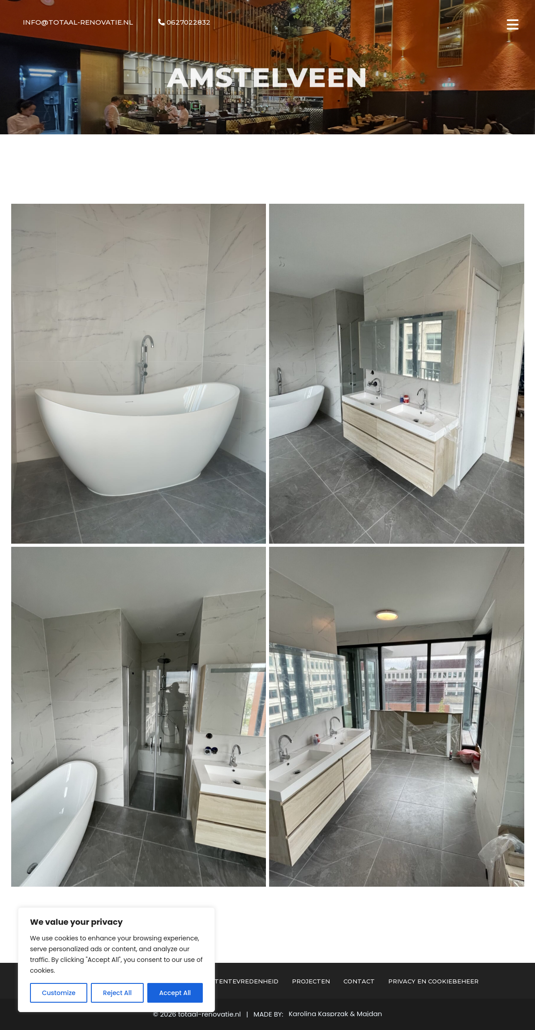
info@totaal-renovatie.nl (78, 22)
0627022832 (184, 22)
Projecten (311, 981)
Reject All (117, 992)
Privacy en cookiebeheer (433, 981)
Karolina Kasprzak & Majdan (335, 1014)
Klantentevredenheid (237, 981)
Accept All (175, 992)
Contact (359, 981)
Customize (59, 992)
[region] (116, 959)
